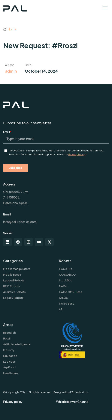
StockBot (65, 280)
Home (9, 29)
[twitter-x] (49, 242)
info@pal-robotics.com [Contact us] (20, 222)
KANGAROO (67, 274)
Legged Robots (13, 280)
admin (11, 71)
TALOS (63, 297)
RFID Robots (11, 286)
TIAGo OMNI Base (70, 292)
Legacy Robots (13, 297)
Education (10, 355)
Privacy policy (12, 402)
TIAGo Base (66, 303)
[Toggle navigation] (105, 8)
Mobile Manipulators (16, 269)
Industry (8, 350)
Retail (6, 338)
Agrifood (9, 367)
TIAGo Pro (65, 269)
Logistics (9, 361)
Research (9, 332)
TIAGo (63, 286)
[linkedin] (7, 242)
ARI (61, 309)
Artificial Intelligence (16, 344)
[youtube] (39, 242)
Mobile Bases (12, 274)
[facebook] (18, 242)
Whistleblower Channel (72, 402)
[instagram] (28, 242)
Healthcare (10, 373)
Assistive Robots (14, 292)
